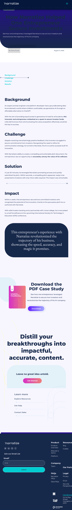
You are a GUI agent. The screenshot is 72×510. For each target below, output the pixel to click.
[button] (67, 3)
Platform (54, 456)
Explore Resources (22, 399)
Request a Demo (55, 452)
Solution (8, 81)
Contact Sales (20, 412)
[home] (13, 3)
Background (10, 75)
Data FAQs (55, 482)
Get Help (18, 406)
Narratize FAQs (54, 477)
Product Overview (54, 447)
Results (8, 84)
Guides (65, 449)
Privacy (65, 476)
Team (53, 466)
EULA (65, 481)
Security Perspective (67, 485)
